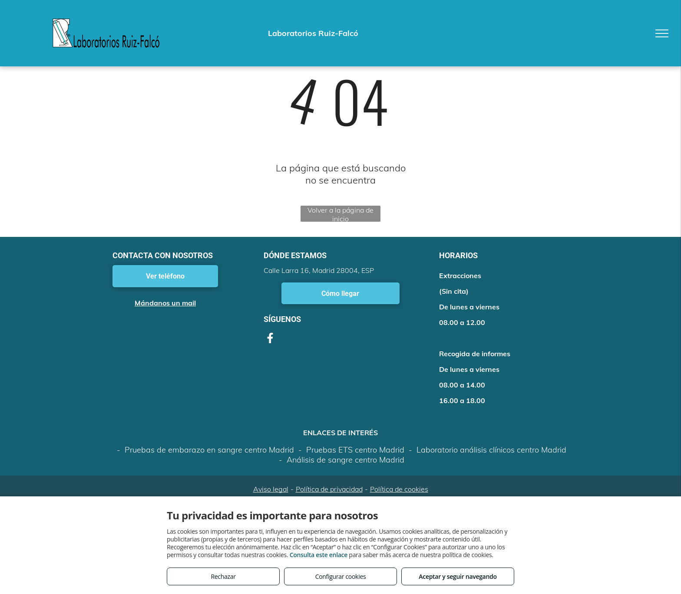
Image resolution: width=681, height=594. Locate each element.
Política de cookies (399, 489)
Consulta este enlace (318, 555)
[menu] (662, 33)
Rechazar (223, 576)
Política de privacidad (329, 489)
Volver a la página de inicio (340, 214)
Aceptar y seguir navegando (457, 576)
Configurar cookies (340, 576)
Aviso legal (270, 489)
